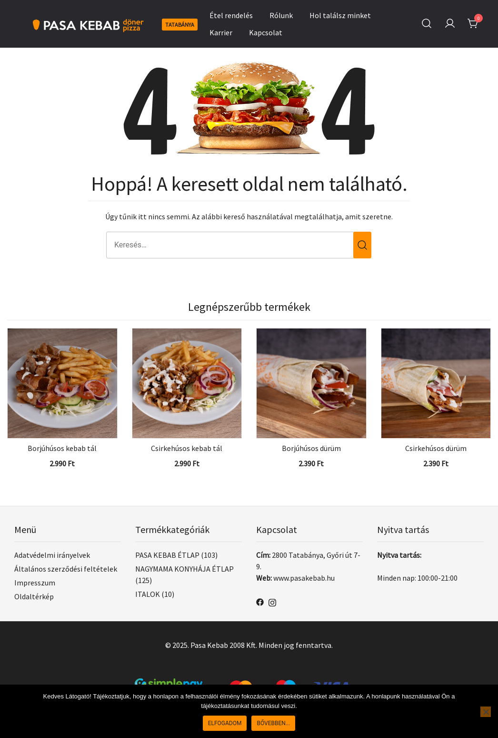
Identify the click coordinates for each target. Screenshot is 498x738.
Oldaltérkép (34, 596)
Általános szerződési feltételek (65, 569)
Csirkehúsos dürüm (436, 448)
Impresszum (34, 582)
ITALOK (147, 594)
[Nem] (485, 712)
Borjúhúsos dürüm (311, 448)
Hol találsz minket (340, 15)
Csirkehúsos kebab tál (186, 448)
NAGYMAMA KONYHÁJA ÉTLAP (184, 569)
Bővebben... (273, 723)
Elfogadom (225, 723)
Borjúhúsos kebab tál (62, 448)
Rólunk (281, 15)
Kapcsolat (265, 32)
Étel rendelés (231, 15)
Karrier (220, 32)
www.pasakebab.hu (304, 578)
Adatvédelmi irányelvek (52, 555)
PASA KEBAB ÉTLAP (167, 555)
